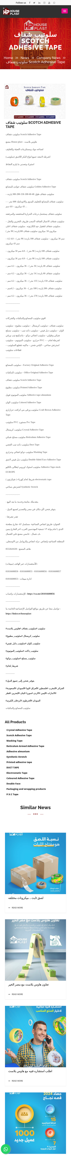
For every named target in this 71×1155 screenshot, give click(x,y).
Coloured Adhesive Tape (20, 778)
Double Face (13, 783)
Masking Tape (14, 740)
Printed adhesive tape (19, 762)
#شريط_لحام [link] (12, 703)
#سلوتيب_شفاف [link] (29, 666)
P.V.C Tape (12, 794)
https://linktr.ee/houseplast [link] (18, 651)
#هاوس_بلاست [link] (14, 666)
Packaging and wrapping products (26, 788)
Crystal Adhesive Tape (19, 729)
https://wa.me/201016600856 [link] (41, 631)
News (25, 58)
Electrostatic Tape (16, 772)
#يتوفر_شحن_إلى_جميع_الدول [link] (20, 718)
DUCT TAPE (12, 767)
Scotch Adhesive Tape (19, 735)
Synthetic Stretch (16, 756)
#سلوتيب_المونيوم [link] (15, 688)
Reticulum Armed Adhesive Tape (25, 746)
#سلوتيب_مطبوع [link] (15, 674)
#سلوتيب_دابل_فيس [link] (16, 681)
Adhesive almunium (18, 751)
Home (8, 58)
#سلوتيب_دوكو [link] (14, 696)
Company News (49, 58)
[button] (64, 10)
